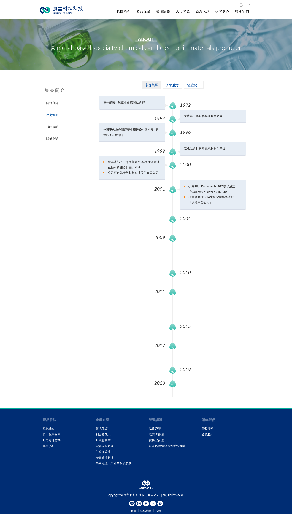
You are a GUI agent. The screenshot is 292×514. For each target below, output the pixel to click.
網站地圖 (146, 510)
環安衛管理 (156, 434)
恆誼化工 (194, 85)
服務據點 (52, 126)
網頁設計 (169, 495)
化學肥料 (49, 445)
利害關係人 (103, 434)
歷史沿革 (52, 115)
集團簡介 (124, 11)
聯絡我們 (242, 11)
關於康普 (52, 103)
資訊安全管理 (105, 445)
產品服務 (144, 11)
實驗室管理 (156, 440)
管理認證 (163, 11)
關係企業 (52, 138)
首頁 (134, 510)
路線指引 (208, 434)
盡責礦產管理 (105, 457)
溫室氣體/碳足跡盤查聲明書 (167, 445)
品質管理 (155, 428)
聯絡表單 (208, 428)
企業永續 (203, 11)
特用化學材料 (52, 434)
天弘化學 (172, 85)
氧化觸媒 (49, 428)
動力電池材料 (52, 440)
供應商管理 (103, 451)
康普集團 (151, 85)
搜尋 (158, 510)
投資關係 (222, 11)
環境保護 (102, 428)
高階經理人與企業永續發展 (113, 463)
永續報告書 (103, 440)
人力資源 (183, 11)
